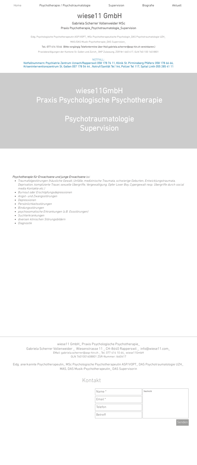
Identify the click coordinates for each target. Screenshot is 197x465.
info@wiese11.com (154, 349)
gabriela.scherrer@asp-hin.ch (124, 47)
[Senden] (182, 422)
